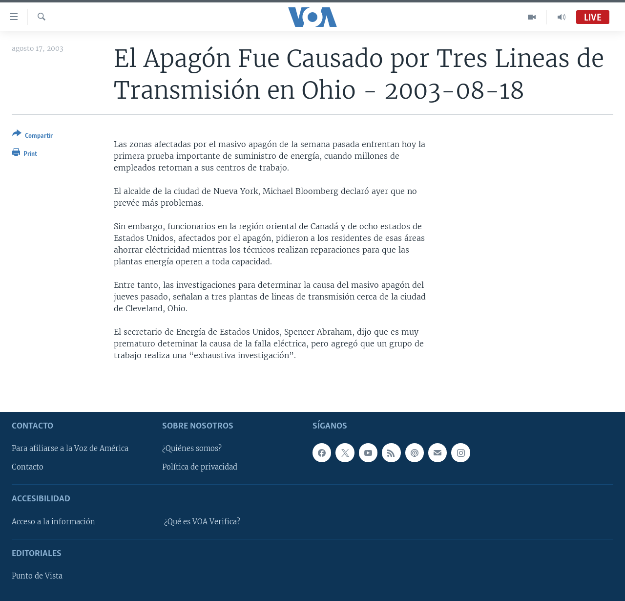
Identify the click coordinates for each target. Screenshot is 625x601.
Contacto (27, 467)
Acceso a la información (53, 521)
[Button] (32, 137)
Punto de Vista (37, 576)
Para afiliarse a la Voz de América (70, 448)
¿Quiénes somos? (192, 448)
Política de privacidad (199, 467)
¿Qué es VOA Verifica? (202, 521)
